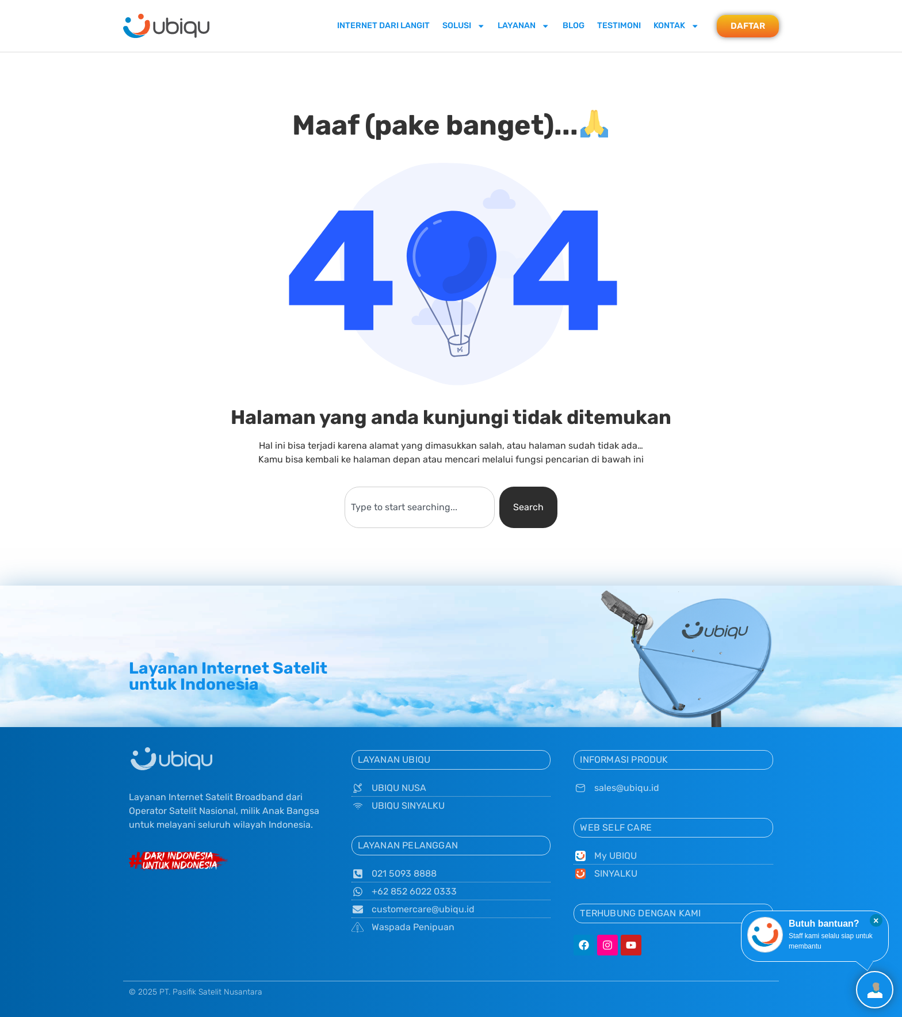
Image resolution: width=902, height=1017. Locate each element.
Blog (573, 25)
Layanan (523, 26)
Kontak (676, 26)
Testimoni (619, 25)
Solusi (463, 26)
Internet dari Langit (383, 25)
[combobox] (419, 507)
